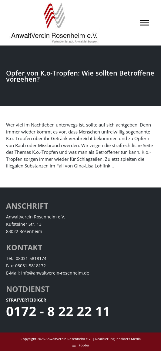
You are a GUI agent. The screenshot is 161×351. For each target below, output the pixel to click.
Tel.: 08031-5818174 (26, 258)
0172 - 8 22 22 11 (58, 311)
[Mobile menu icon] (144, 23)
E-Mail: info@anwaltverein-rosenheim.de (47, 273)
